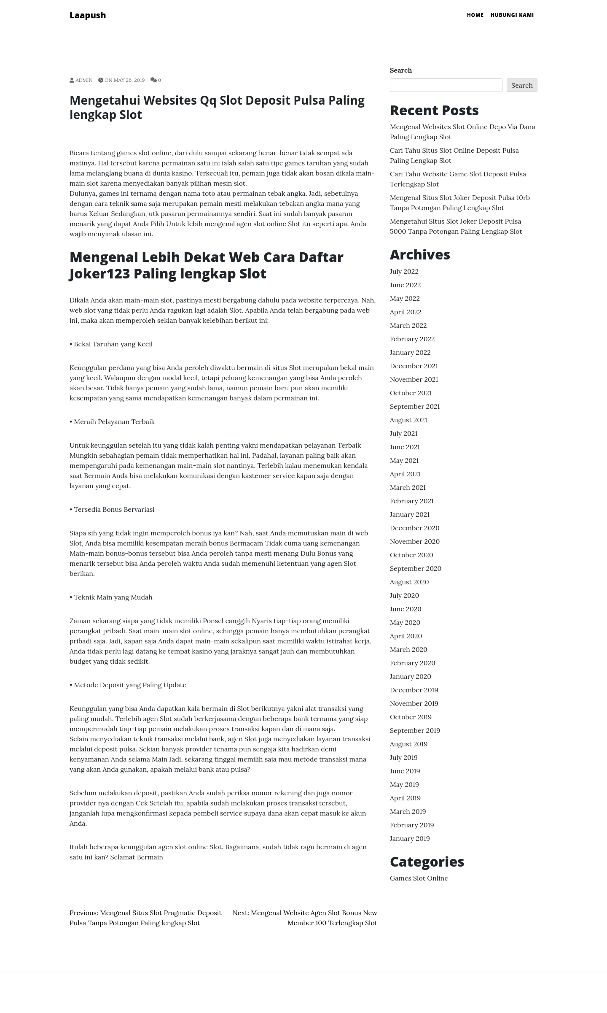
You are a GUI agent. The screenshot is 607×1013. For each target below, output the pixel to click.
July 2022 (404, 271)
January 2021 (410, 514)
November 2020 (415, 541)
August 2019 (408, 744)
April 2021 (405, 474)
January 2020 (410, 676)
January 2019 (410, 838)
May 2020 (405, 622)
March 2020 (408, 649)
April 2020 (406, 636)
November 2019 (414, 703)
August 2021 (408, 420)
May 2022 (405, 298)
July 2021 (403, 433)
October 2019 (411, 717)
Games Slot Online (419, 878)
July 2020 (404, 595)
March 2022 (408, 325)
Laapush (88, 15)
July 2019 (404, 757)
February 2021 (412, 501)
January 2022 (410, 352)
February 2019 (412, 825)
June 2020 (406, 609)
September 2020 (416, 568)
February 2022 (412, 339)
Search (401, 70)
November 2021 (414, 379)
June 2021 (405, 447)
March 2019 (408, 811)
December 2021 (414, 366)
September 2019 (415, 730)
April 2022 (406, 312)
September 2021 (415, 406)
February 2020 (412, 663)
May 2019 (404, 784)
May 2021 (404, 460)
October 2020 (411, 555)
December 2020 (415, 528)
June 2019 (405, 771)
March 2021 (408, 487)
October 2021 (411, 393)
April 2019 (405, 798)
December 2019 (414, 690)
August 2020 (409, 582)
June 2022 (405, 285)
